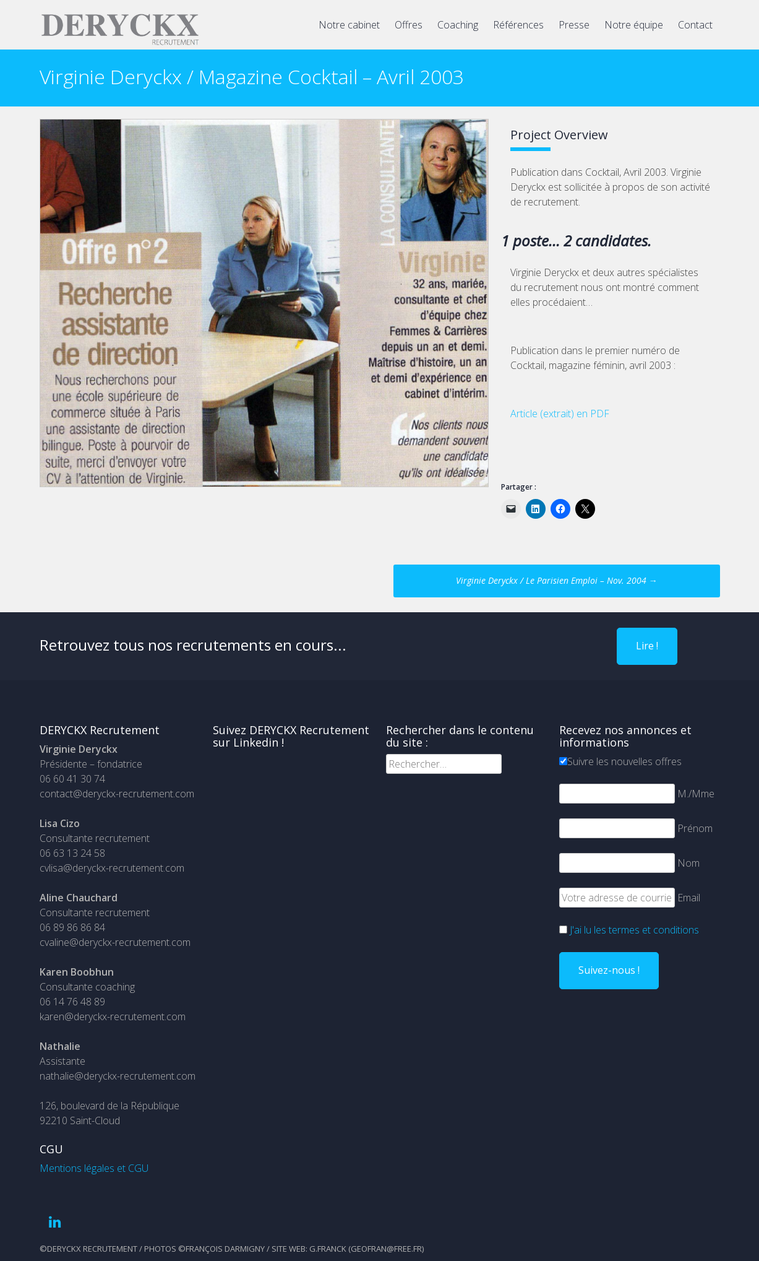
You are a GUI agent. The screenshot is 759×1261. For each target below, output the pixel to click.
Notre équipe (633, 25)
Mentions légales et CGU (94, 1168)
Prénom (695, 828)
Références (518, 25)
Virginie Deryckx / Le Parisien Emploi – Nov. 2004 (557, 580)
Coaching (457, 25)
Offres (408, 25)
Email (688, 897)
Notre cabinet (349, 25)
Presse (574, 25)
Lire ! (647, 645)
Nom (688, 863)
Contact (695, 25)
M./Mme (695, 793)
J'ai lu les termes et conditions (634, 930)
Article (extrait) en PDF (559, 413)
